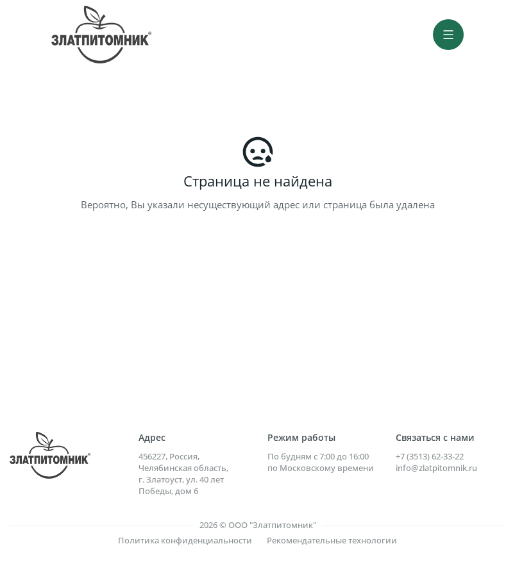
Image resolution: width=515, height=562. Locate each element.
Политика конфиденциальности (185, 540)
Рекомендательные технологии (332, 540)
